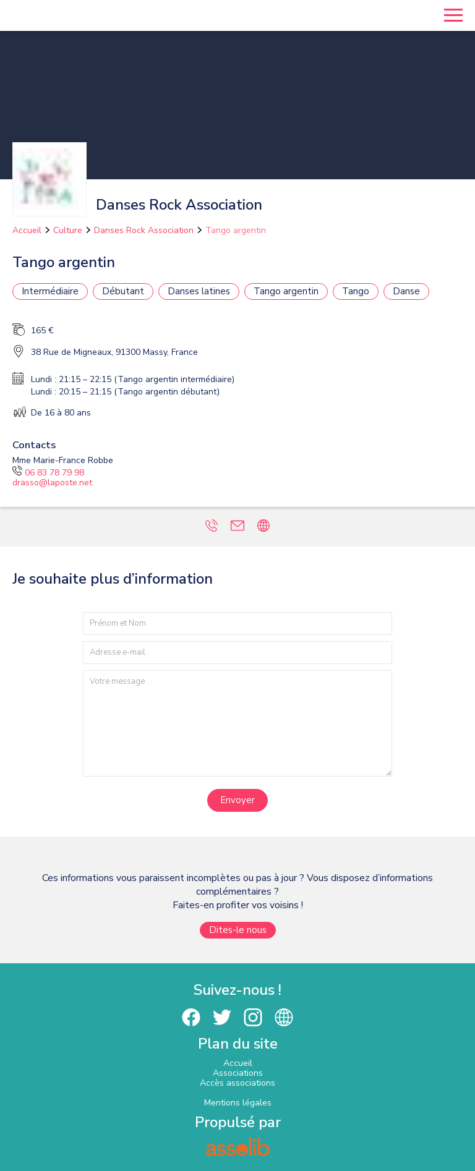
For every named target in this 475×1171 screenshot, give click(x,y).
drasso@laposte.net (52, 482)
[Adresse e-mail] (237, 652)
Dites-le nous (238, 930)
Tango (355, 291)
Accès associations (237, 1083)
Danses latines (199, 291)
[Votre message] (237, 723)
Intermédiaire (50, 291)
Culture (67, 230)
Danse (406, 291)
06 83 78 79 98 (48, 473)
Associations (238, 1073)
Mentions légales (238, 1103)
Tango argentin (235, 230)
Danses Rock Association (144, 230)
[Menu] (453, 15)
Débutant (123, 291)
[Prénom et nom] (237, 623)
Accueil (26, 230)
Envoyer (237, 800)
